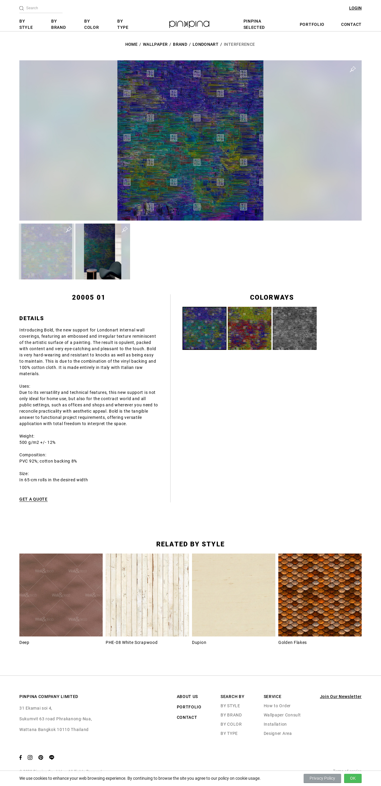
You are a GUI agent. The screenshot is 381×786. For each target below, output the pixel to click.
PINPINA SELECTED (254, 24)
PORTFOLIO (312, 24)
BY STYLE (26, 24)
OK (353, 778)
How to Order (277, 705)
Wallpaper (155, 44)
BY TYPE (123, 24)
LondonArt (205, 44)
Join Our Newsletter (341, 696)
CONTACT (351, 24)
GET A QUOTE (33, 499)
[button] (47, 251)
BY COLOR (91, 24)
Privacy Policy (322, 778)
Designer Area (278, 733)
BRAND (180, 44)
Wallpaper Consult (282, 715)
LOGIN (355, 8)
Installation (275, 724)
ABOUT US (187, 696)
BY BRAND (58, 24)
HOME (131, 44)
